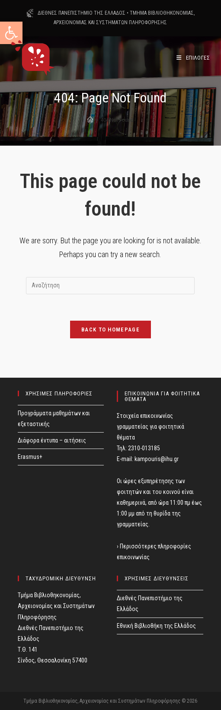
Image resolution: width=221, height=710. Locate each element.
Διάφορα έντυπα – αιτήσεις (52, 440)
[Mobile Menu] (193, 57)
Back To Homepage (110, 329)
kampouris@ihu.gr (157, 458)
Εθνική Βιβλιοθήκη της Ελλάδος (156, 625)
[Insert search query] (110, 285)
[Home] (90, 120)
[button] (11, 33)
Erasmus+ (30, 456)
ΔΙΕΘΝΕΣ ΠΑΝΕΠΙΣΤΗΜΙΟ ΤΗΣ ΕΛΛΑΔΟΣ (81, 13)
